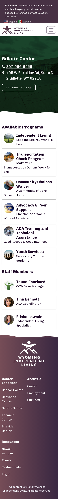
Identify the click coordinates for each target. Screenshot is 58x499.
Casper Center (12, 390)
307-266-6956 (19, 66)
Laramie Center (8, 417)
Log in (6, 474)
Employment (36, 393)
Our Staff (33, 400)
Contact (33, 386)
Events (7, 460)
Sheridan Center (8, 429)
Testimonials (11, 467)
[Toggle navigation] (51, 30)
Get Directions (19, 87)
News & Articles (8, 451)
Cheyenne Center (9, 399)
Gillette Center (12, 408)
